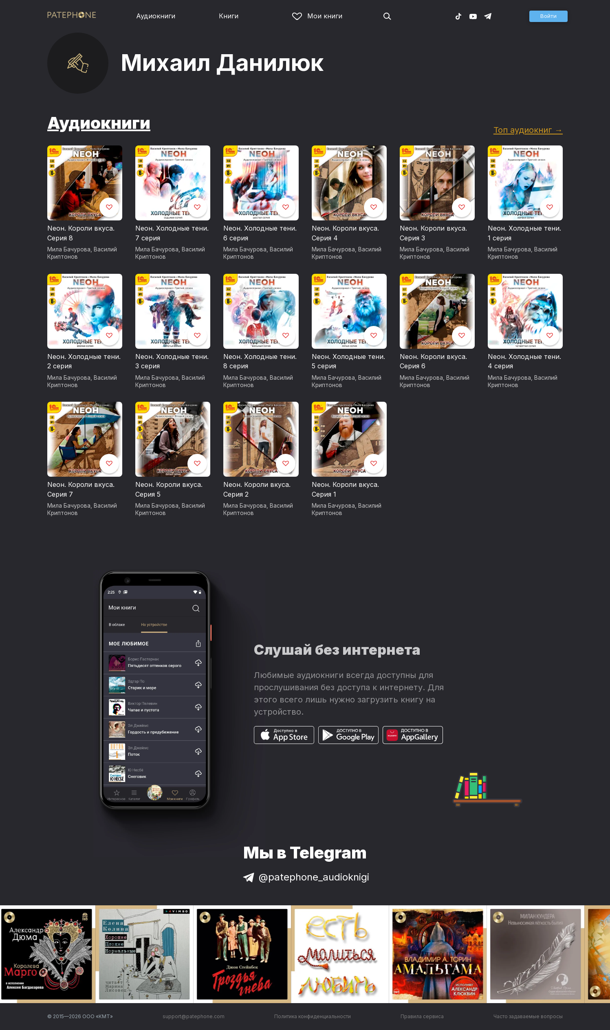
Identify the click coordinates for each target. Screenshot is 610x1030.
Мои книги (317, 16)
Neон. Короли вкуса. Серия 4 (345, 233)
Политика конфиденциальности (312, 1016)
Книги (228, 16)
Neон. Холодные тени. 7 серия (172, 233)
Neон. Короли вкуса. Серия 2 (257, 489)
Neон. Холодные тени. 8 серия (260, 361)
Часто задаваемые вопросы (528, 1016)
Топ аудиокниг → (528, 130)
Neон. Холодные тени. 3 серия (172, 361)
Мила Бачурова (68, 249)
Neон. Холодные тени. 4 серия (524, 361)
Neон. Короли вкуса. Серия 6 (433, 361)
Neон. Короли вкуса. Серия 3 (433, 233)
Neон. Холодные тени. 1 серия (524, 233)
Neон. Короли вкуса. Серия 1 (345, 489)
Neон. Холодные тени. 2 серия (84, 361)
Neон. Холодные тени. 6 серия (260, 233)
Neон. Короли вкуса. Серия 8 (81, 233)
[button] (548, 16)
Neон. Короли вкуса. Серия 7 (81, 489)
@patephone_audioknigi (305, 877)
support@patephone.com (194, 1016)
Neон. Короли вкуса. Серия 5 (169, 489)
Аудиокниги (155, 16)
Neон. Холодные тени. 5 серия (348, 361)
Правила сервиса (422, 1016)
